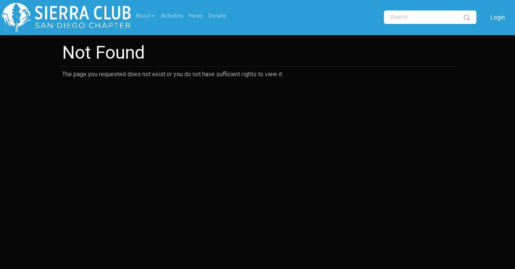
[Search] (430, 17)
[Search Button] (467, 17)
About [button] (143, 16)
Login (497, 17)
